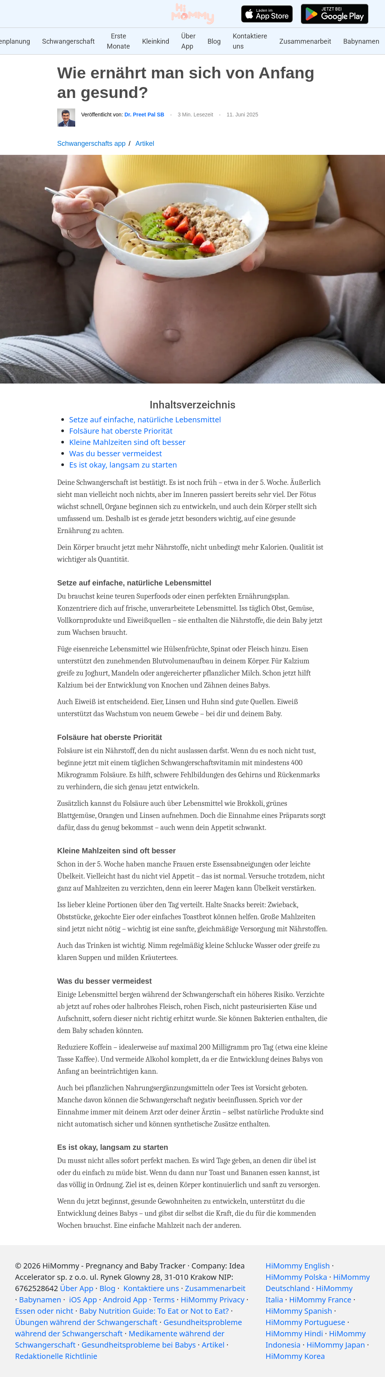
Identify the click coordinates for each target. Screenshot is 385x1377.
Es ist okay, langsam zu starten (123, 465)
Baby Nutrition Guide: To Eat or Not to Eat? (154, 1311)
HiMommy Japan (335, 1345)
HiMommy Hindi (294, 1333)
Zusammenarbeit (305, 41)
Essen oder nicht (44, 1311)
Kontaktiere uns (250, 41)
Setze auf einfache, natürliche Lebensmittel (145, 419)
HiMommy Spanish (298, 1311)
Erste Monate (118, 41)
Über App (188, 41)
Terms (164, 1299)
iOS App (83, 1299)
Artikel (144, 143)
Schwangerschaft (68, 41)
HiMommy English (297, 1266)
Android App (125, 1299)
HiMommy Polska (296, 1277)
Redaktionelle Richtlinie (56, 1356)
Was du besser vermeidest (115, 453)
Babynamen (361, 41)
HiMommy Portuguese (305, 1322)
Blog (214, 41)
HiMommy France (320, 1299)
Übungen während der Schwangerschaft (86, 1322)
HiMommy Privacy (212, 1299)
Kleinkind (155, 41)
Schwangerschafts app (91, 143)
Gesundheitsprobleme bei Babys (139, 1345)
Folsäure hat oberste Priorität (121, 431)
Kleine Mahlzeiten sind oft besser (127, 442)
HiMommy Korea (295, 1356)
